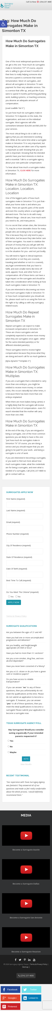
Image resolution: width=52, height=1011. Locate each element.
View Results (26, 764)
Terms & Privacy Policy (16, 616)
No (11, 746)
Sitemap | (26, 967)
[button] (3, 23)
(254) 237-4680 (45, 2)
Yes (11, 741)
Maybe (13, 752)
